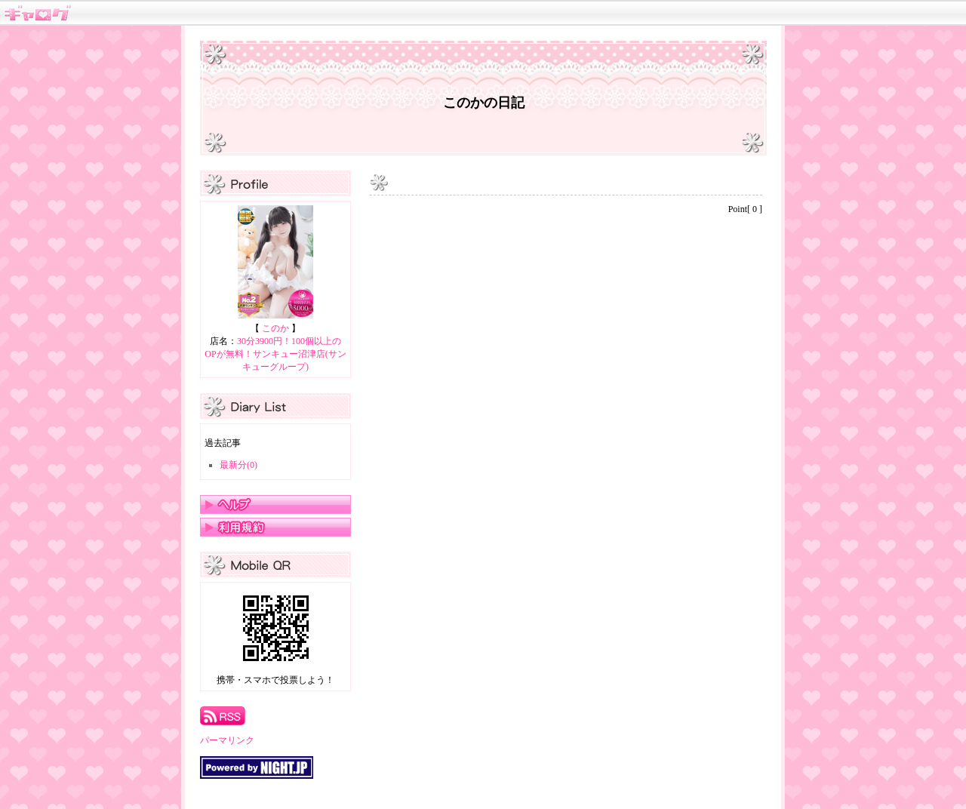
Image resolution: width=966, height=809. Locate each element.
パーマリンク (227, 740)
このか (275, 328)
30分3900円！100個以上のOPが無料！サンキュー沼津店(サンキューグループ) (275, 354)
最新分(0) (238, 465)
